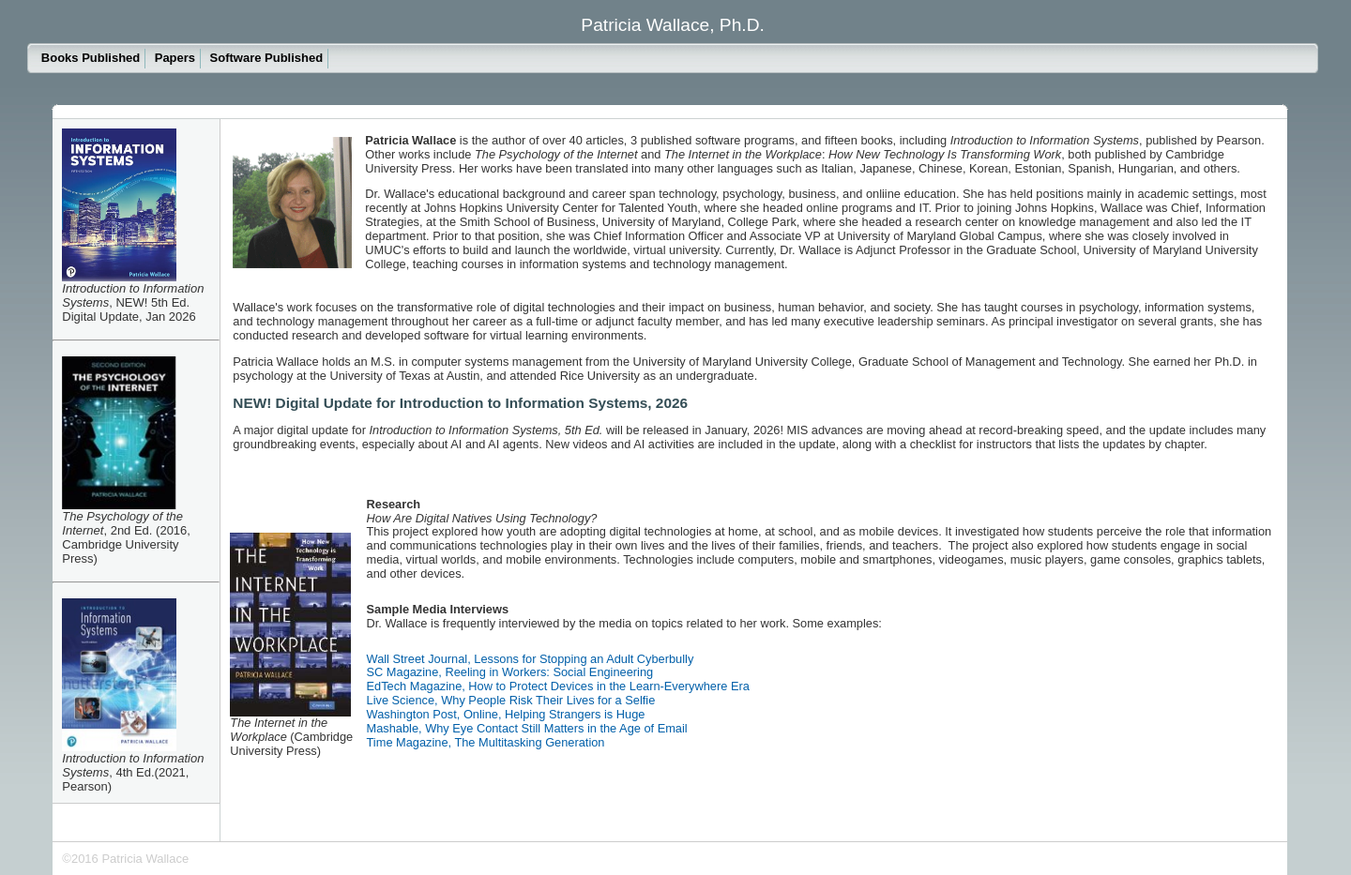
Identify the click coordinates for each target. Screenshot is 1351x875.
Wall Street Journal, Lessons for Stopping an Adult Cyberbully (530, 659)
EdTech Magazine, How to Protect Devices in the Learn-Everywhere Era (558, 686)
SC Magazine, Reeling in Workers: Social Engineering (510, 672)
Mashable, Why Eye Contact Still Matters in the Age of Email (527, 728)
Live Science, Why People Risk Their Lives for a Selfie (511, 700)
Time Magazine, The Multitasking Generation (486, 742)
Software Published (267, 58)
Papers (175, 58)
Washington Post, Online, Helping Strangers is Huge (506, 714)
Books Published (90, 58)
